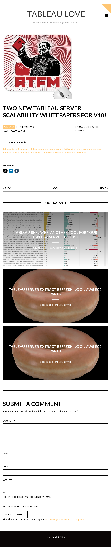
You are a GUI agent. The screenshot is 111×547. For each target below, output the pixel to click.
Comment (9, 424)
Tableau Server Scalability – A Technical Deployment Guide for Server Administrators (48, 156)
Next (103, 191)
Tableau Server (27, 127)
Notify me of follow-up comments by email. (27, 500)
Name (6, 457)
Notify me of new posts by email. (21, 510)
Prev (8, 191)
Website (7, 483)
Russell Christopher (89, 127)
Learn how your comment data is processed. (68, 523)
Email (6, 470)
